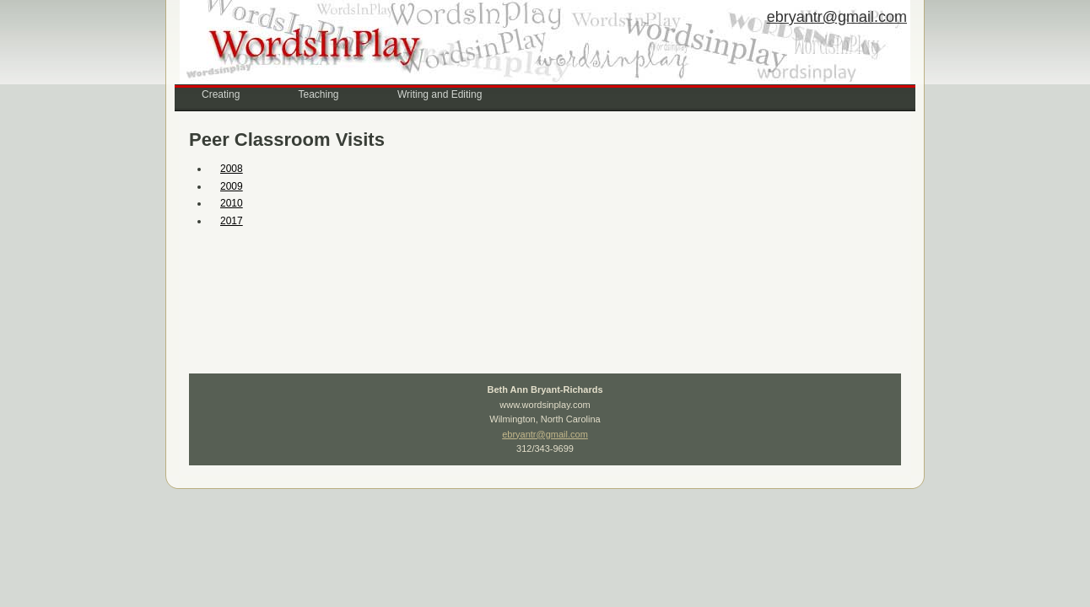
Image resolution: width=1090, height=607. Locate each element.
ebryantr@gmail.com (837, 16)
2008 (231, 169)
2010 (231, 203)
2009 (231, 186)
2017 (231, 221)
